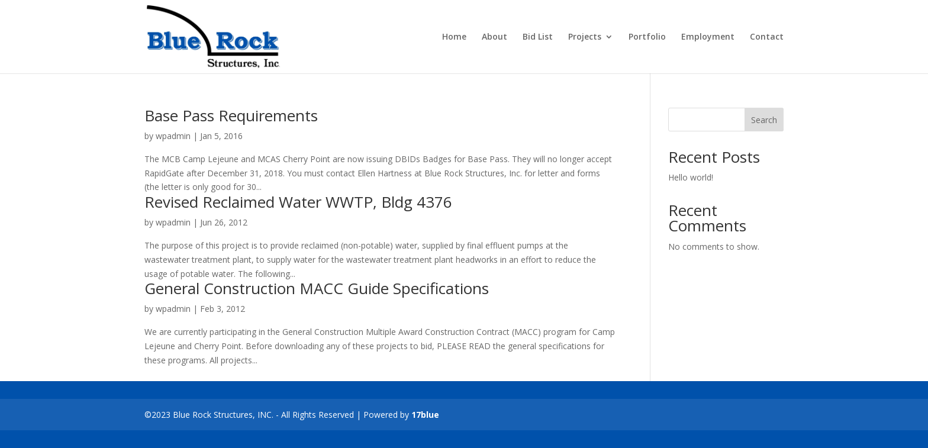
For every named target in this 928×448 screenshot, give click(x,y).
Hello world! (690, 177)
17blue (425, 414)
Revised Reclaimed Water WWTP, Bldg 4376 (298, 201)
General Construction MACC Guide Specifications (316, 288)
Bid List (538, 37)
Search (764, 119)
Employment (707, 37)
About (494, 37)
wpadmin (173, 135)
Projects (584, 37)
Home (454, 37)
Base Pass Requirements (231, 115)
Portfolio (647, 37)
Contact (767, 37)
